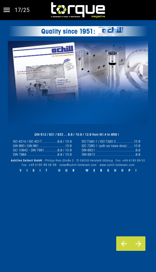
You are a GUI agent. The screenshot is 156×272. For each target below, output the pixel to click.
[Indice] (6, 10)
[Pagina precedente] (123, 243)
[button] (78, 10)
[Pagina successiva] (138, 243)
